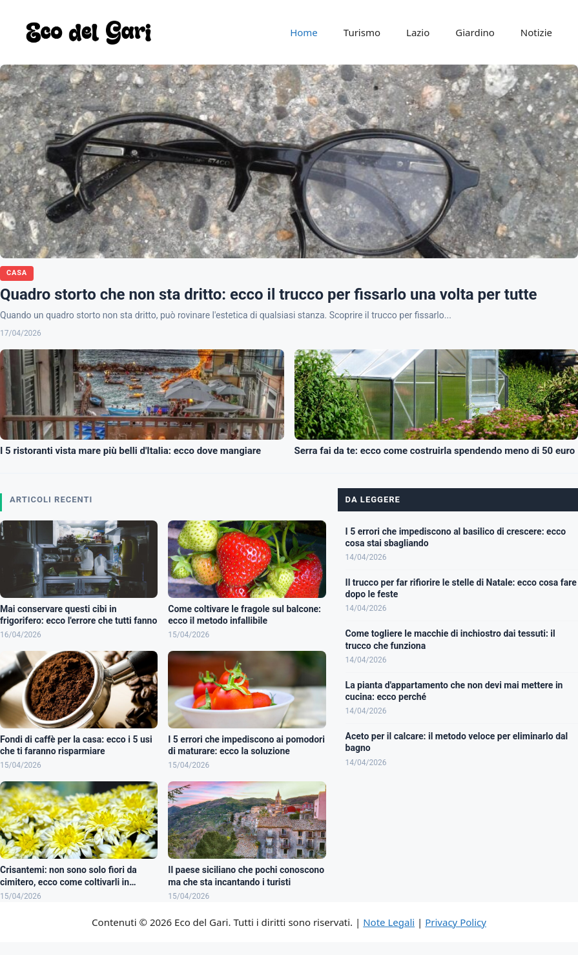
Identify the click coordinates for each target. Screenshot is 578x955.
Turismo (362, 32)
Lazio (417, 32)
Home (304, 32)
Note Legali (389, 922)
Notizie (536, 32)
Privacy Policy (455, 922)
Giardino (475, 32)
